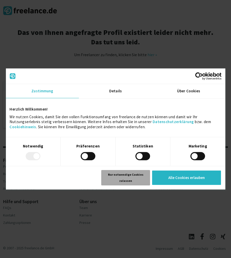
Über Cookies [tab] (188, 90)
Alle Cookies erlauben (186, 177)
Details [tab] (115, 90)
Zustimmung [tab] (42, 90)
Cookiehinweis (23, 126)
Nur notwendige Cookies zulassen (125, 178)
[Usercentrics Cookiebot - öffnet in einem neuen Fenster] (199, 76)
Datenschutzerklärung (173, 121)
